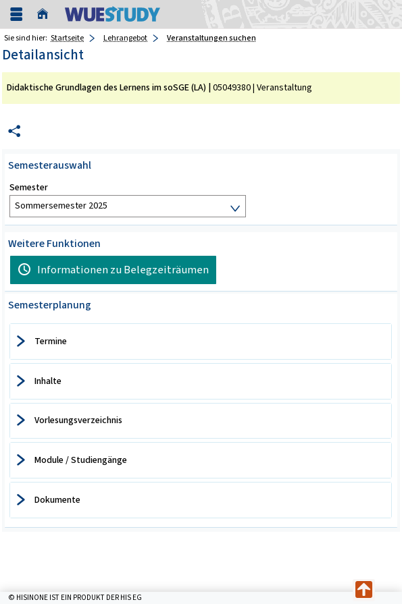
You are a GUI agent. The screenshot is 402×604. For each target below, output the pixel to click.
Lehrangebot (125, 37)
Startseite (67, 37)
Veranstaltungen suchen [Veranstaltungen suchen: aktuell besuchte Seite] (211, 37)
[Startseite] (45, 14)
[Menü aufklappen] (16, 14)
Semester (28, 188)
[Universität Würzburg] (112, 14)
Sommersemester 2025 (61, 205)
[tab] (200, 341)
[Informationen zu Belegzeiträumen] (113, 270)
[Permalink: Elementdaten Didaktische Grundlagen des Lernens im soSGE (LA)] (14, 131)
